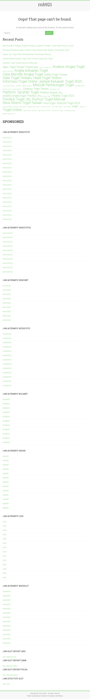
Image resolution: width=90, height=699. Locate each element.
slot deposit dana (10, 666)
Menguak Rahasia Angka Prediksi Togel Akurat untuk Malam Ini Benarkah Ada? (36, 50)
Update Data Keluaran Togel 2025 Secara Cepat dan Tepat (28, 58)
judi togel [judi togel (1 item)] (18, 86)
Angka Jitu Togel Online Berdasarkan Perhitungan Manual (27, 54)
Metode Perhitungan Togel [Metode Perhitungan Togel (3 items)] (53, 84)
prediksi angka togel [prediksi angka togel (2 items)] (14, 95)
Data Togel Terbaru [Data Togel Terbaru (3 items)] (17, 77)
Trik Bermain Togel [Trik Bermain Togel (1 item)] (57, 110)
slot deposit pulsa (10, 675)
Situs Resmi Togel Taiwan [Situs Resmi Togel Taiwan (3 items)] (22, 102)
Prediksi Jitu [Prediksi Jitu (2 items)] (34, 95)
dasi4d (5, 456)
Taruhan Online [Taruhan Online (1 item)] (45, 107)
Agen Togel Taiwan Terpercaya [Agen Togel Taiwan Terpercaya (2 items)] (20, 67)
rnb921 (45, 4)
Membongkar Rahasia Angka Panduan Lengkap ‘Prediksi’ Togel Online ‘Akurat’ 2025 (38, 46)
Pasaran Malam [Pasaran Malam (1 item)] (17, 89)
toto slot (6, 684)
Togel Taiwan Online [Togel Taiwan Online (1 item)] (44, 110)
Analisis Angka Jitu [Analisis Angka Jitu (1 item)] (45, 67)
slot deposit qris (9, 657)
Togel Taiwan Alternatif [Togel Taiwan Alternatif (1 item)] (30, 110)
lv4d (4, 521)
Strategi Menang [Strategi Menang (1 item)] (8, 107)
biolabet (6, 399)
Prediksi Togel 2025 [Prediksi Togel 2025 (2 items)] (63, 95)
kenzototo (7, 137)
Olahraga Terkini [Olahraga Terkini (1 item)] (80, 86)
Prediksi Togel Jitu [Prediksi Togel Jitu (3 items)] (17, 99)
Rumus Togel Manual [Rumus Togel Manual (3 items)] (48, 99)
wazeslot (7, 591)
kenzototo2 (8, 233)
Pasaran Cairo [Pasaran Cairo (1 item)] (7, 89)
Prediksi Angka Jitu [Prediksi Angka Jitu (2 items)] (51, 92)
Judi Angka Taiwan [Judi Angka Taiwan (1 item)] (8, 86)
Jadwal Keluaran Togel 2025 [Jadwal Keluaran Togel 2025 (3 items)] (60, 81)
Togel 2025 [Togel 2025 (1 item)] (82, 107)
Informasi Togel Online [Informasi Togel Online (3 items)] (20, 81)
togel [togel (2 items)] (75, 106)
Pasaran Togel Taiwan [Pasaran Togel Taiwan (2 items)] (36, 88)
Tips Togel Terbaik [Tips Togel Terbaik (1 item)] (56, 107)
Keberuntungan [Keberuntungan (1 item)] (27, 86)
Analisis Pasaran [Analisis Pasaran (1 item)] (8, 71)
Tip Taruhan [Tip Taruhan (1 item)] (67, 107)
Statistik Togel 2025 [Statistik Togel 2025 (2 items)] (68, 103)
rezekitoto (7, 334)
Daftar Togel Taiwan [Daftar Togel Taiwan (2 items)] (56, 74)
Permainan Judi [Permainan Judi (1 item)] (55, 89)
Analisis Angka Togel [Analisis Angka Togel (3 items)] (68, 66)
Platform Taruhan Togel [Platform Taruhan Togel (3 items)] (21, 92)
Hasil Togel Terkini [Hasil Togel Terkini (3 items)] (47, 77)
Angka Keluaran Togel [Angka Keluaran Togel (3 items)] (31, 70)
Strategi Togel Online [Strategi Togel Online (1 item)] (33, 107)
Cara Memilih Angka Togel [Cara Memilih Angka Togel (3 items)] (23, 74)
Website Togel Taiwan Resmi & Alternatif (20, 63)
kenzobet (7, 285)
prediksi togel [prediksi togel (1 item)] (47, 96)
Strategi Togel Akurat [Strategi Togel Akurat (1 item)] (20, 107)
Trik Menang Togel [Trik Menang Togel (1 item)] (69, 110)
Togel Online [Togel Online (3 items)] (12, 109)
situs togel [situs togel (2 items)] (49, 103)
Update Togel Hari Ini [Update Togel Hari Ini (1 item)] (9, 114)
